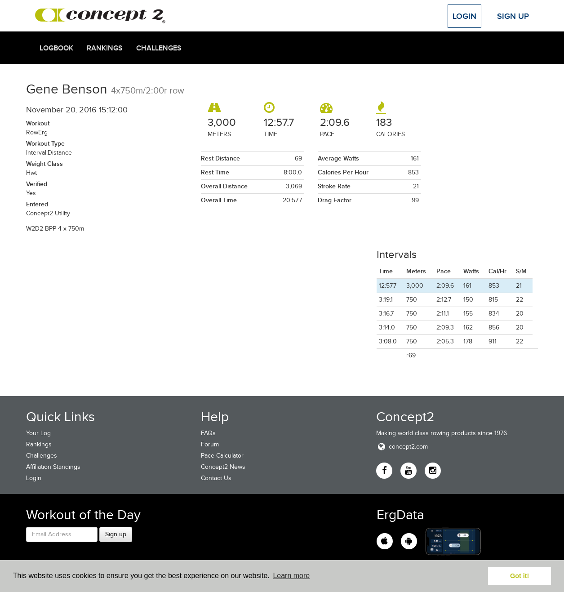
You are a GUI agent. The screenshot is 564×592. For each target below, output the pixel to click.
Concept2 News (223, 466)
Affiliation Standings (53, 466)
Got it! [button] (519, 575)
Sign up (115, 534)
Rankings (105, 48)
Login (464, 16)
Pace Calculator (222, 455)
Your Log (38, 433)
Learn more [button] (291, 575)
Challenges (159, 48)
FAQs (208, 433)
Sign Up (513, 16)
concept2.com (402, 446)
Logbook (56, 48)
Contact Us (216, 478)
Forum (210, 444)
